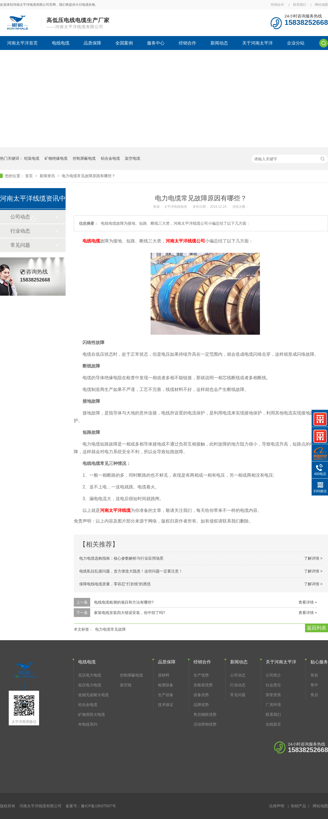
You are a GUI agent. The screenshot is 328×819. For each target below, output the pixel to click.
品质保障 (92, 43)
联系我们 (299, 5)
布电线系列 (87, 724)
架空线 (125, 685)
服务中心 (156, 43)
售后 (314, 695)
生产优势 (201, 675)
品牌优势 (201, 704)
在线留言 (273, 724)
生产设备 (165, 695)
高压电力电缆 (89, 675)
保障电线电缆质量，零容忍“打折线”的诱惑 (115, 584)
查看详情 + (307, 602)
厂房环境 (273, 704)
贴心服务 (319, 662)
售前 (314, 675)
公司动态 (237, 675)
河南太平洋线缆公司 (185, 241)
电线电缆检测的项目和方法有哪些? (124, 602)
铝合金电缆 (110, 158)
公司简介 (273, 675)
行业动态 (20, 231)
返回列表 (316, 628)
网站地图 (321, 5)
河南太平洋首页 (22, 43)
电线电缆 (60, 43)
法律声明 (276, 806)
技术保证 (165, 704)
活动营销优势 (205, 724)
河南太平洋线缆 (115, 510)
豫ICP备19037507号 (98, 806)
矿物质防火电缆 (91, 714)
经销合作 (277, 5)
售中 (314, 685)
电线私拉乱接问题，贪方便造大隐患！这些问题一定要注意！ (131, 571)
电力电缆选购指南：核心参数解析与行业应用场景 (121, 558)
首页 (29, 176)
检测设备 (165, 685)
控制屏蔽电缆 (84, 158)
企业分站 (295, 43)
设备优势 (201, 695)
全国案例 (124, 43)
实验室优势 (203, 685)
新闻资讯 (48, 176)
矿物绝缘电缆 (56, 158)
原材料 (163, 675)
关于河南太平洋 (257, 43)
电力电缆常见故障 (110, 629)
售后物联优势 (205, 714)
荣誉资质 (273, 695)
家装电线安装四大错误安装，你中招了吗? (129, 612)
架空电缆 (132, 158)
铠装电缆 (31, 158)
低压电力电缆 (89, 685)
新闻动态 (219, 43)
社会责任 (273, 685)
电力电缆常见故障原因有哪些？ (88, 176)
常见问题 (20, 245)
